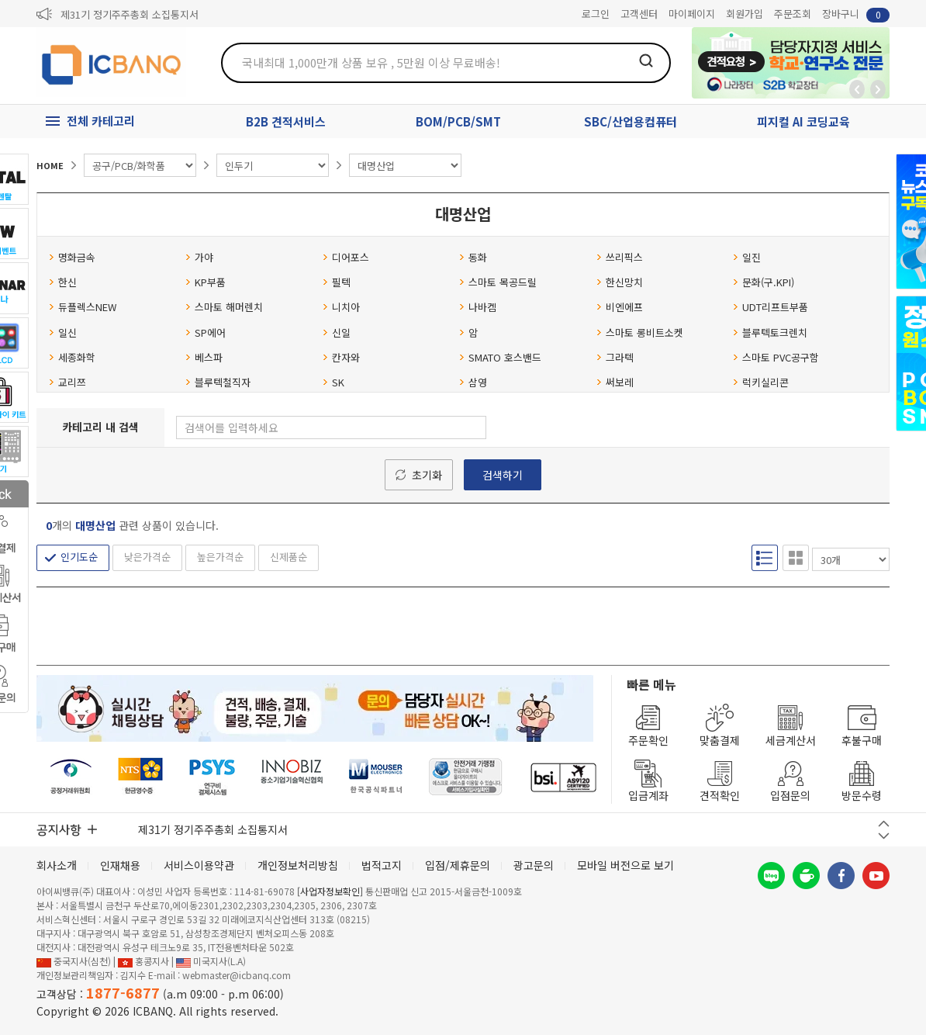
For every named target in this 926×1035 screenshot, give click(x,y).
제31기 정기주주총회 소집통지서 (129, 14)
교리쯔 (67, 382)
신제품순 (288, 556)
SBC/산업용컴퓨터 (630, 121)
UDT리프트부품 (770, 306)
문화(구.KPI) (763, 282)
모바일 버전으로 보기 (625, 865)
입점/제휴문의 (457, 865)
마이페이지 (692, 13)
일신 (63, 332)
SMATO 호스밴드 (500, 357)
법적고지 (381, 865)
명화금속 (72, 257)
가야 (199, 257)
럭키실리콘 (761, 382)
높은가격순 (220, 556)
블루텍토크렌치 (770, 332)
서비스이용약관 (199, 865)
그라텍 (615, 357)
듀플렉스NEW (82, 306)
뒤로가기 (857, 89)
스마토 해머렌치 (224, 306)
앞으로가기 (878, 89)
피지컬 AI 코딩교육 (803, 121)
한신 (63, 282)
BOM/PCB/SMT (458, 121)
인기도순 (79, 556)
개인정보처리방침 (297, 865)
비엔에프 (619, 306)
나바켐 (477, 306)
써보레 (615, 382)
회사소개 (56, 865)
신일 (337, 332)
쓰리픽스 (619, 257)
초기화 (427, 475)
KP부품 (205, 282)
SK (333, 382)
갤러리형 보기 (796, 558)
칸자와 (341, 357)
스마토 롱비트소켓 (639, 332)
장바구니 (856, 14)
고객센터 (639, 13)
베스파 (204, 357)
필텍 (337, 282)
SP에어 (205, 332)
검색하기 (502, 475)
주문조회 (792, 13)
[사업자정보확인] (330, 891)
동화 (473, 257)
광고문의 (533, 865)
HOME (50, 165)
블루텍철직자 (218, 382)
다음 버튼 (884, 835)
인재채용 (120, 865)
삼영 (473, 382)
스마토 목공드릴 (498, 282)
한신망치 (619, 282)
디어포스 (346, 257)
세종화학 (72, 357)
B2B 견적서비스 (286, 121)
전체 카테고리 (101, 120)
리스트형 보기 (765, 558)
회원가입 (744, 13)
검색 (646, 60)
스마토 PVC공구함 (776, 357)
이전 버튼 (884, 823)
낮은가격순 (147, 556)
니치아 (341, 306)
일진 (747, 257)
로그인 (596, 13)
